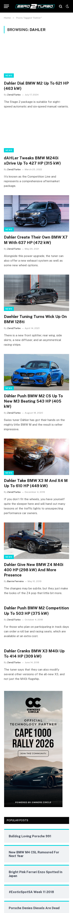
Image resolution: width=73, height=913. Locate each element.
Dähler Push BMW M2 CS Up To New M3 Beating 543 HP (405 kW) (33, 401)
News (8, 75)
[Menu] (6, 6)
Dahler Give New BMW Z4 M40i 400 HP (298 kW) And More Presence (33, 569)
